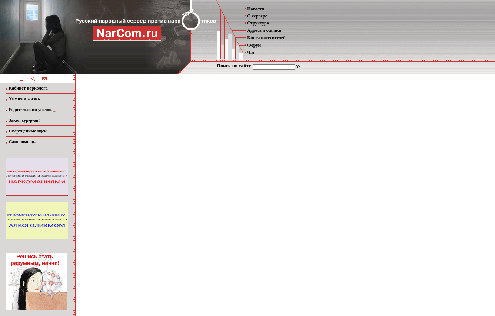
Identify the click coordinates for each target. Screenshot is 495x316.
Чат (251, 52)
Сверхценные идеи (28, 131)
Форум (254, 45)
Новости (255, 8)
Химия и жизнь (24, 98)
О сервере (257, 16)
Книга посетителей (266, 37)
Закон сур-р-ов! (24, 120)
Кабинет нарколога (28, 88)
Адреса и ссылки (264, 30)
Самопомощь (22, 141)
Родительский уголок (30, 109)
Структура (258, 23)
